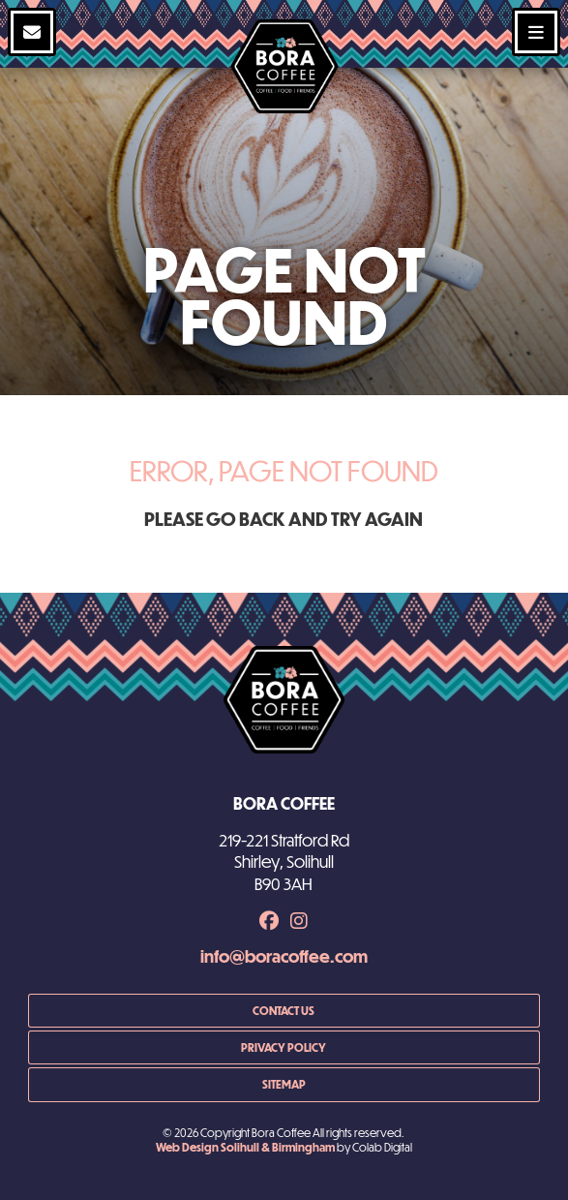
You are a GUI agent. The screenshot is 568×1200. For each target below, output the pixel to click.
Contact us (283, 1010)
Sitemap (284, 1084)
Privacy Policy (283, 1047)
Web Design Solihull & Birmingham (245, 1147)
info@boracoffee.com (284, 956)
